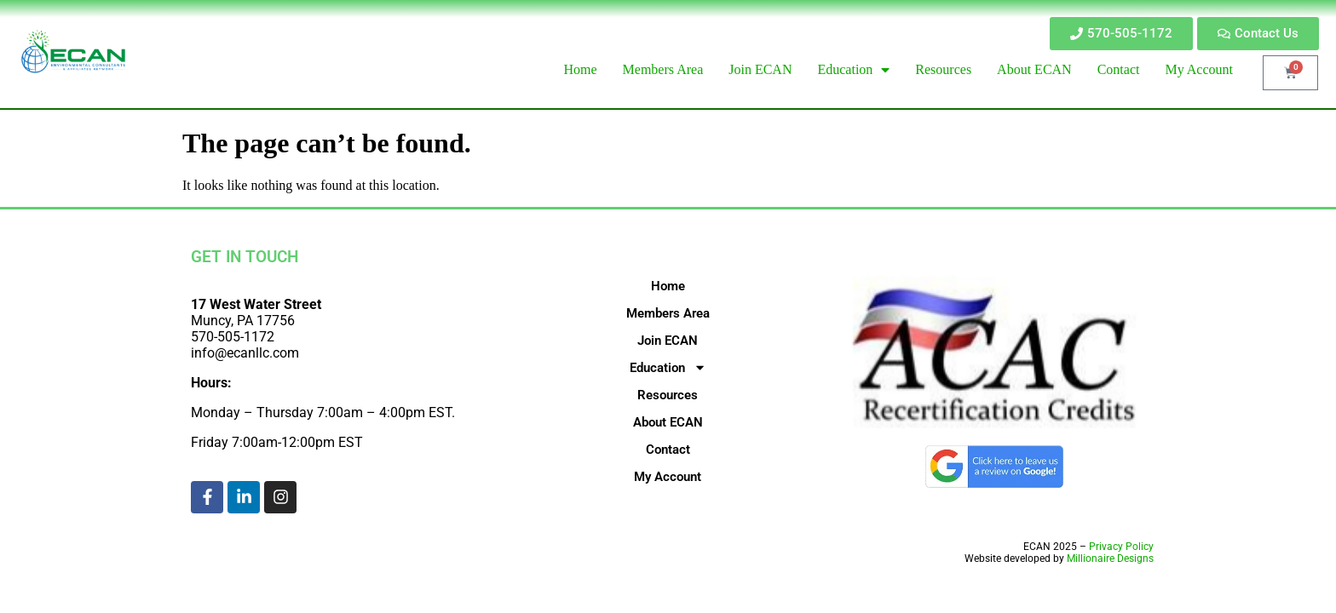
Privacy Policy (1121, 547)
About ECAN (668, 422)
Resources (667, 395)
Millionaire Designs (1110, 558)
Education (668, 367)
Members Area (668, 313)
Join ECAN (667, 340)
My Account (667, 476)
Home (668, 286)
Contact (668, 449)
